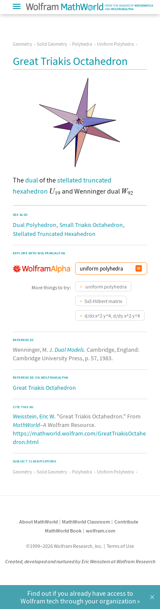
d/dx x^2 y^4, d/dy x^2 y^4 (112, 315)
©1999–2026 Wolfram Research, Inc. (64, 546)
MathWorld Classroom (86, 521)
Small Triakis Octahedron (91, 225)
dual (31, 180)
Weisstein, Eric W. (34, 416)
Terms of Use (120, 546)
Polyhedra (82, 44)
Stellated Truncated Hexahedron (54, 234)
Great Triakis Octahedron (44, 387)
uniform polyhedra (105, 286)
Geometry (22, 44)
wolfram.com (100, 530)
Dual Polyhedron (34, 225)
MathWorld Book (63, 530)
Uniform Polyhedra (115, 44)
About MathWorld (38, 521)
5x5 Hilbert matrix (103, 301)
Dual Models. (70, 349)
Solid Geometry (52, 44)
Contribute (126, 521)
